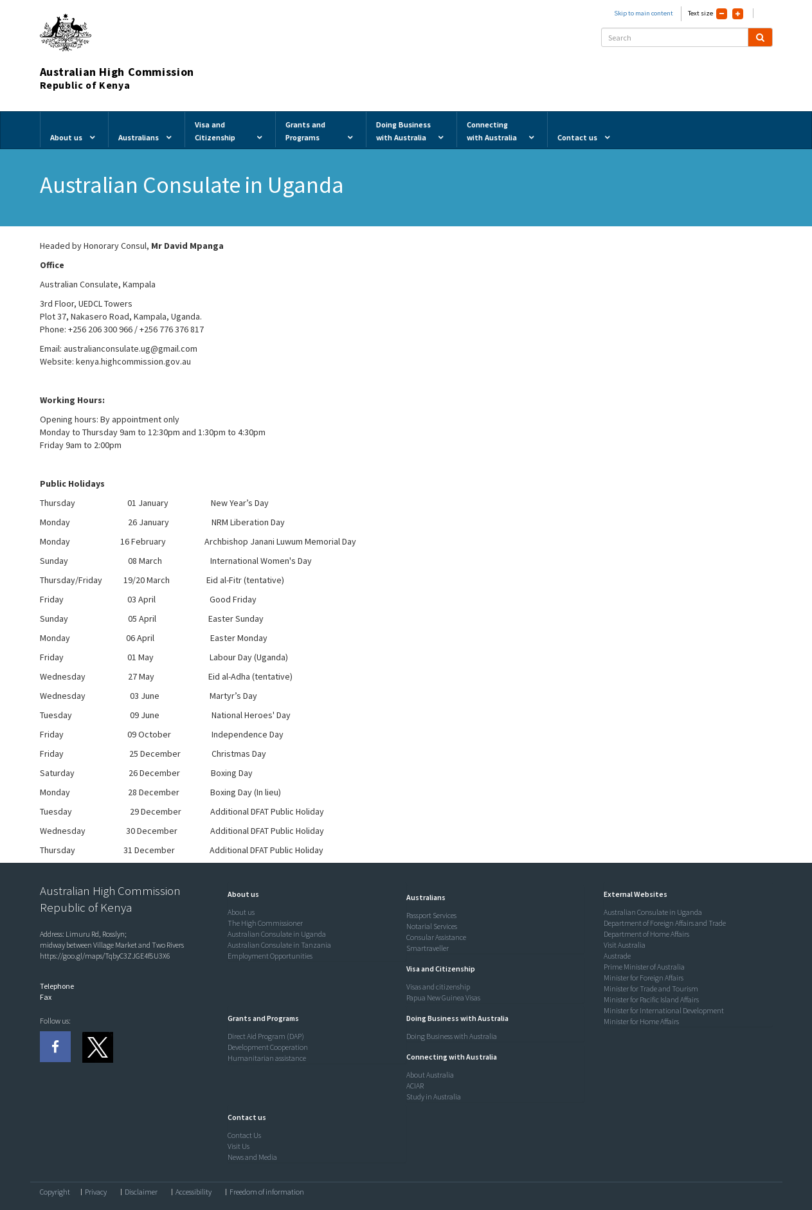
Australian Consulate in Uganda (277, 934)
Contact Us (244, 1135)
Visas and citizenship (438, 986)
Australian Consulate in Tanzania (279, 945)
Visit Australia (624, 945)
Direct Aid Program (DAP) (266, 1036)
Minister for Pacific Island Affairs (651, 999)
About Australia (430, 1074)
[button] (240, 894)
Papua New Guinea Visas (443, 997)
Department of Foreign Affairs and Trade (665, 923)
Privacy (96, 1192)
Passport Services (431, 915)
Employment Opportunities (270, 956)
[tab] (313, 894)
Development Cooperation (268, 1047)
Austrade (617, 956)
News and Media (252, 1157)
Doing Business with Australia (451, 1036)
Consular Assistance (436, 937)
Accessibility (194, 1192)
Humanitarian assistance (267, 1058)
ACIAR (415, 1085)
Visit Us (238, 1146)
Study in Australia (433, 1096)
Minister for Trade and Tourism (651, 988)
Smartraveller (427, 948)
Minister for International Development (664, 1010)
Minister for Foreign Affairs (643, 977)
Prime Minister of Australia (644, 966)
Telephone (57, 986)
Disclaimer (141, 1192)
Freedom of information (267, 1192)
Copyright (55, 1192)
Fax (45, 997)
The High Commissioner (265, 923)
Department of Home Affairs (646, 934)
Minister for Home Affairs (641, 1021)
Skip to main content (643, 13)
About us (241, 912)
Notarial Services (431, 926)
